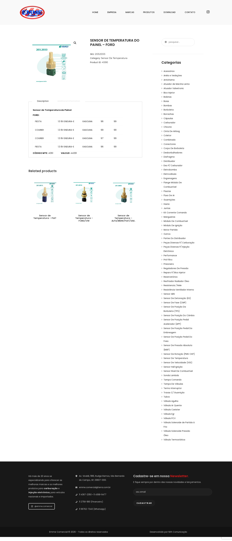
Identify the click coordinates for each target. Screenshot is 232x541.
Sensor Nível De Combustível (179, 376)
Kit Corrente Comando (175, 209)
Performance (171, 255)
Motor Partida (171, 226)
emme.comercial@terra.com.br (95, 491)
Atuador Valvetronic (174, 87)
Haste (167, 200)
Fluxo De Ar (169, 192)
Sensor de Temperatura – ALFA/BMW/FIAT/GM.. (123, 220)
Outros (167, 230)
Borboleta (169, 108)
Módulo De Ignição (173, 221)
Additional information (70, 101)
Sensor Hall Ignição (173, 372)
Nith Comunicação (178, 535)
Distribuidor (169, 159)
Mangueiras (170, 213)
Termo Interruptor (173, 393)
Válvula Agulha (171, 406)
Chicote (168, 125)
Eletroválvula (170, 171)
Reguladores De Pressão (176, 267)
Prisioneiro (169, 263)
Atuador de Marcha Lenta (177, 83)
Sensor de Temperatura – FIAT (44, 219)
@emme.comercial (41, 510)
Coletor (167, 133)
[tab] (43, 101)
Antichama (169, 79)
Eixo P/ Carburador (173, 163)
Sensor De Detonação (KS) (178, 297)
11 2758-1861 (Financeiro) (91, 505)
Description (43, 101)
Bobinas (168, 96)
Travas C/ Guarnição (174, 397)
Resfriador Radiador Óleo (176, 280)
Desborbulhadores (173, 150)
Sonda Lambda (171, 380)
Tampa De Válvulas (174, 389)
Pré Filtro (168, 259)
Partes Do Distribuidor (175, 234)
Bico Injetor (169, 92)
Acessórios (169, 71)
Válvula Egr (169, 418)
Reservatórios (171, 276)
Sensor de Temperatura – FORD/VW (84, 219)
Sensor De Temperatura (114, 58)
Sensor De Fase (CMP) (175, 301)
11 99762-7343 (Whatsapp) (93, 512)
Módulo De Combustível (176, 217)
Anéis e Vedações (173, 75)
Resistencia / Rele (173, 284)
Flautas (167, 188)
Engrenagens (170, 175)
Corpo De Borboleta (174, 146)
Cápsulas (168, 117)
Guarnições (170, 196)
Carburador (170, 121)
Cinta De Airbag (172, 129)
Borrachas (169, 113)
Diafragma (169, 154)
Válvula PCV (170, 422)
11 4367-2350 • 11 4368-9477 (93, 498)
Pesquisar (165, 42)
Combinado (170, 138)
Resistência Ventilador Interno (179, 288)
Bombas (168, 104)
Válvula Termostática (175, 443)
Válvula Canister (172, 414)
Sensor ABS (169, 293)
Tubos (167, 401)
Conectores (170, 142)
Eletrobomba (170, 167)
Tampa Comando (173, 385)
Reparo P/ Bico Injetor (175, 272)
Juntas (167, 205)
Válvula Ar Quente (173, 410)
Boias (166, 100)
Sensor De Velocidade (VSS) (178, 368)
